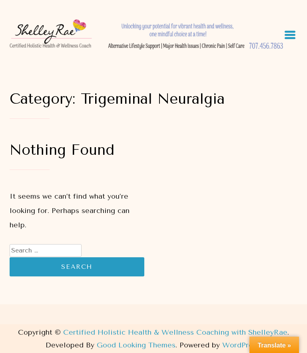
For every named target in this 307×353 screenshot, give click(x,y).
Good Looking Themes (136, 345)
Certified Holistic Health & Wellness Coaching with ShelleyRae (175, 332)
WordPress (241, 345)
